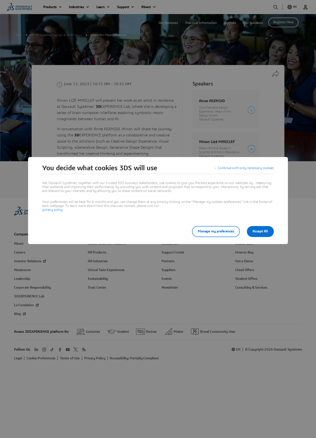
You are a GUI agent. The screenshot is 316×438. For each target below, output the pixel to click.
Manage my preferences (216, 231)
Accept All (260, 231)
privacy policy (52, 210)
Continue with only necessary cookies (246, 168)
